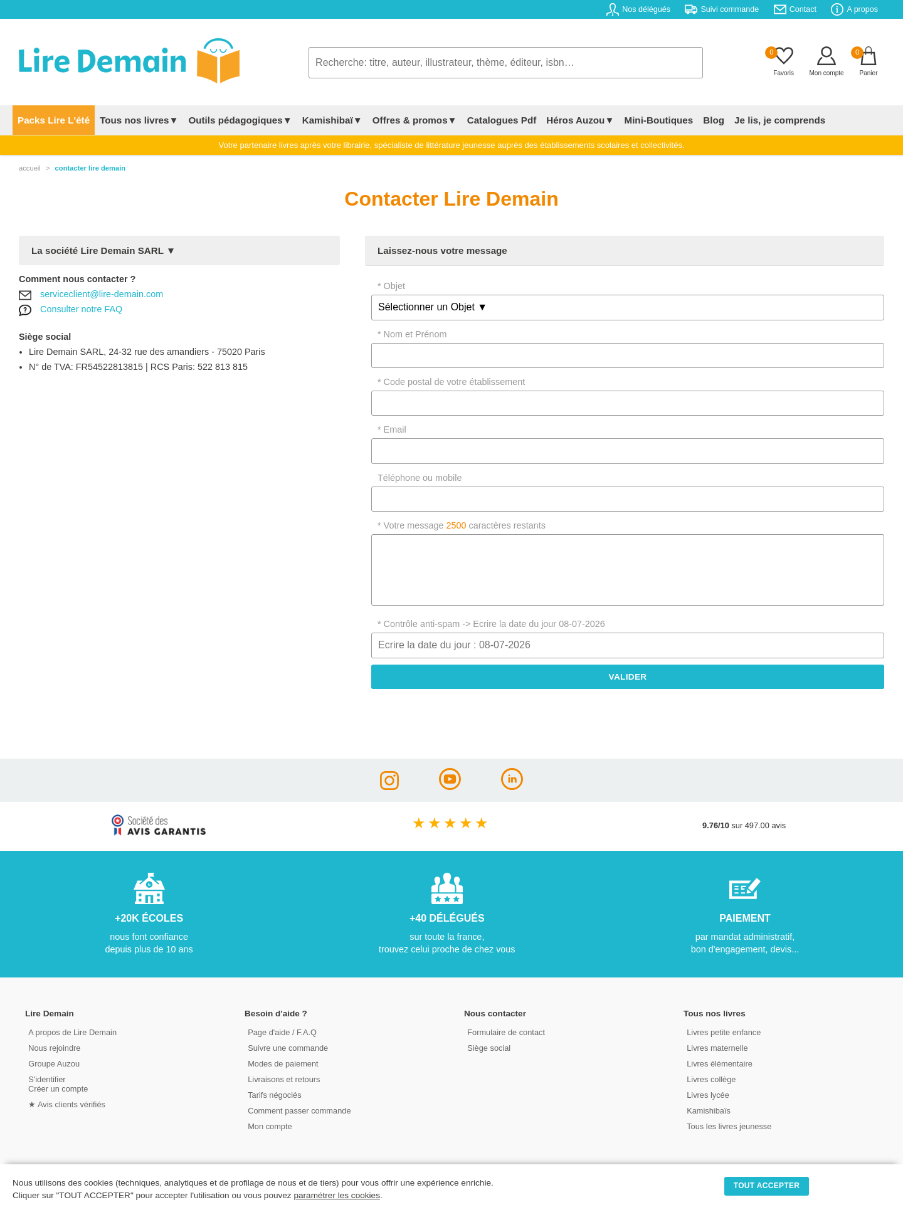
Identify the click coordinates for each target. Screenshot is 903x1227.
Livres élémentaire (719, 1063)
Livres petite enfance (724, 1032)
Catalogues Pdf (502, 120)
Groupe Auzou (54, 1063)
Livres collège (711, 1079)
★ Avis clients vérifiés (66, 1104)
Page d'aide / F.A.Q (282, 1032)
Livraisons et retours (284, 1079)
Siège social (488, 1048)
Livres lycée (708, 1095)
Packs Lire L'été (54, 120)
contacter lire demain (90, 168)
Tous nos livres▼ (139, 120)
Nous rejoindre (54, 1048)
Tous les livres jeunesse (729, 1126)
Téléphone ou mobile (420, 478)
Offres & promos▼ (414, 120)
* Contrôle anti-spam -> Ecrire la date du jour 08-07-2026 (491, 624)
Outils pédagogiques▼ (240, 120)
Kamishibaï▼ (332, 120)
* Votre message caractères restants (462, 525)
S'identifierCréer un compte (58, 1084)
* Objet (391, 286)
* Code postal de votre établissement (451, 382)
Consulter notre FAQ (81, 309)
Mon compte (270, 1126)
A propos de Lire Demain (72, 1032)
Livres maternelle (717, 1048)
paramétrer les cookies (336, 1195)
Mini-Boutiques (658, 120)
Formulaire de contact (506, 1032)
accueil (30, 168)
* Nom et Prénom (412, 334)
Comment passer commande (299, 1110)
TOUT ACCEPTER (767, 1185)
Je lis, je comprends (779, 120)
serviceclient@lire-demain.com (101, 294)
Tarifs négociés (274, 1095)
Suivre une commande (288, 1048)
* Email (392, 429)
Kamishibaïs (709, 1110)
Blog (713, 120)
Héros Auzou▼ (580, 120)
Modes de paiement (283, 1063)
